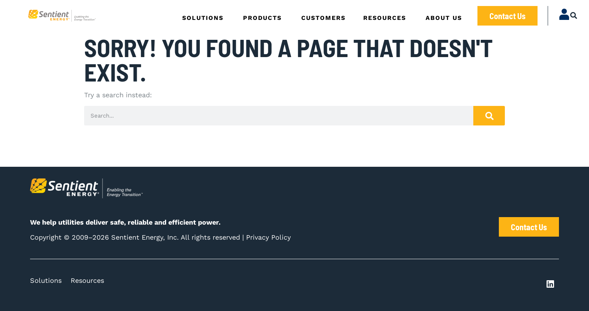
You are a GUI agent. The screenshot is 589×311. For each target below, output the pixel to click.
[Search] (489, 115)
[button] (574, 15)
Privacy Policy (268, 237)
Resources (87, 280)
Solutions (46, 280)
